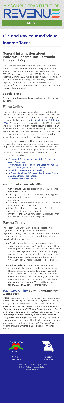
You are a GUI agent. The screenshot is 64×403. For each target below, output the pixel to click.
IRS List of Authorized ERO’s (22, 179)
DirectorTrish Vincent (48, 358)
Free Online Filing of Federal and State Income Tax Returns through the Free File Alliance (32, 166)
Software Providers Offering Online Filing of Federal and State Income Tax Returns (33, 174)
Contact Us (21, 364)
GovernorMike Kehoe (16, 358)
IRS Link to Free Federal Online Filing (26, 170)
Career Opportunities (38, 364)
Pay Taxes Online (15, 290)
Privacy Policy (25, 367)
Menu (32, 23)
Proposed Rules (32, 369)
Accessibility (39, 367)
